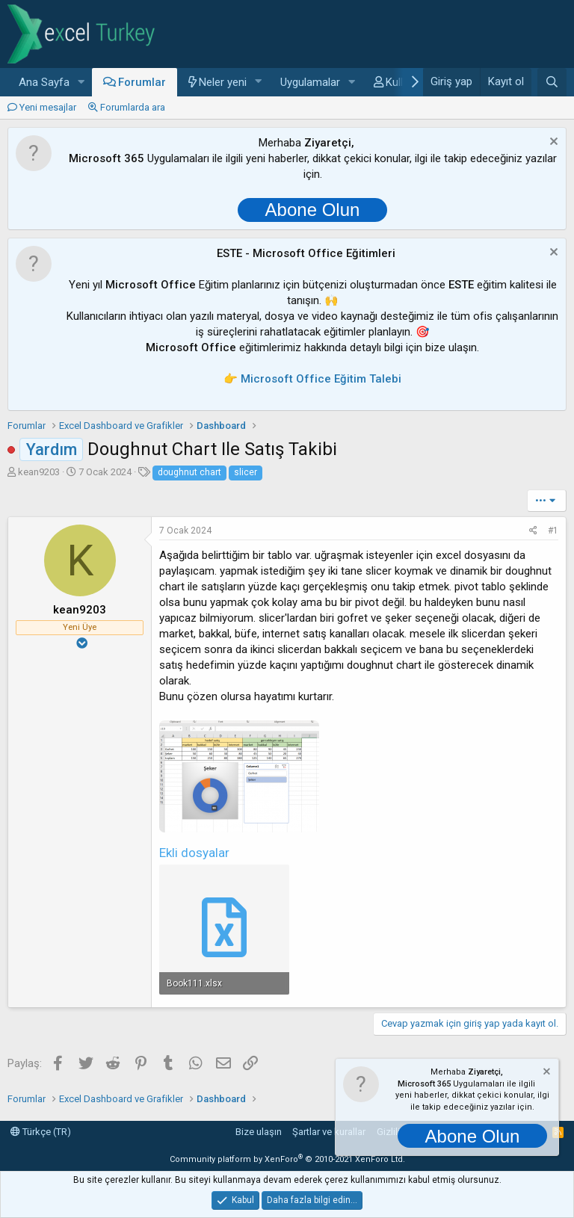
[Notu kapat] (552, 143)
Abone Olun (312, 210)
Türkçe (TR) (40, 1131)
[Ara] (552, 82)
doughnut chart (189, 472)
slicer (245, 472)
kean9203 (39, 471)
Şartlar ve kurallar (328, 1131)
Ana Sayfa (44, 82)
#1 (553, 530)
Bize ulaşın (258, 1131)
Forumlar (142, 82)
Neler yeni (223, 82)
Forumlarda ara (132, 107)
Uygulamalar (310, 82)
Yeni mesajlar (47, 107)
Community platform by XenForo (287, 1159)
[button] (81, 82)
